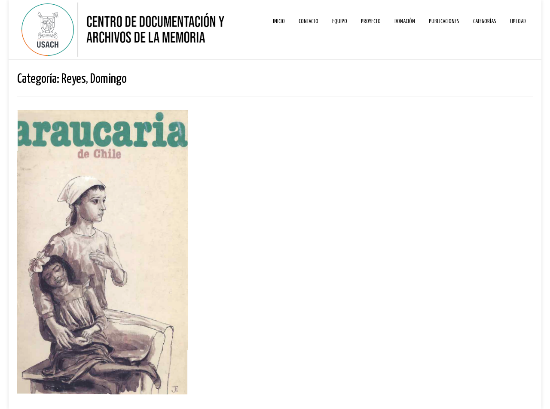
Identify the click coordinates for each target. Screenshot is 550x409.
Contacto (308, 21)
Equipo (339, 21)
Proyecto (371, 21)
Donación (404, 21)
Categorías (484, 21)
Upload (518, 21)
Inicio (279, 21)
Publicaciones (444, 21)
